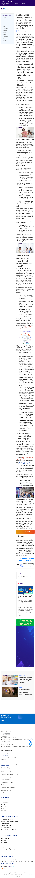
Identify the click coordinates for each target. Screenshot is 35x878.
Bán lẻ (4, 32)
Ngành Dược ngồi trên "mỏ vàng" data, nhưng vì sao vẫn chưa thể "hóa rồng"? (25, 680)
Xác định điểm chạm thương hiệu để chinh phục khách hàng (25, 596)
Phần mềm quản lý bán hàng (16, 861)
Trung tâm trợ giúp (5, 3)
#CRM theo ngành (21, 565)
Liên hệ (23, 3)
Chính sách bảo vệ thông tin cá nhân (10, 771)
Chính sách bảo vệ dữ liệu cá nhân (9, 774)
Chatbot (27, 861)
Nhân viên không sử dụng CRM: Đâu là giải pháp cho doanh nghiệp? (25, 614)
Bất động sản (6, 17)
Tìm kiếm (19, 576)
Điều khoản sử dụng (6, 777)
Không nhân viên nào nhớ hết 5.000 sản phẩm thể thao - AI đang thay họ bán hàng (25, 692)
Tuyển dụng (15, 3)
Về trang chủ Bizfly (7, 1)
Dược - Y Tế (5, 19)
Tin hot (21, 583)
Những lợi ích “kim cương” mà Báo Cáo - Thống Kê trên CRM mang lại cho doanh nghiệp (25, 601)
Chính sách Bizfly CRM (6, 790)
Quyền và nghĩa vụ (5, 779)
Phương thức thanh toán (7, 782)
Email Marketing (24, 859)
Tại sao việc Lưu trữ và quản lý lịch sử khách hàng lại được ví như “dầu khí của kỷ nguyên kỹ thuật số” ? (26, 606)
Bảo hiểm (5, 24)
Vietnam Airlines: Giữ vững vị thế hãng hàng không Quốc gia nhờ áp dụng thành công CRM (26, 559)
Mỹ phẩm (5, 30)
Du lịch (4, 34)
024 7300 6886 (5, 765)
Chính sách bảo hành (6, 785)
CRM (17, 859)
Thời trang (5, 28)
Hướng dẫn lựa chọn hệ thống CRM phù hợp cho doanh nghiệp (26, 610)
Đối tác (4, 4)
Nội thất (5, 40)
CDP (32, 861)
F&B (4, 26)
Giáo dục (5, 22)
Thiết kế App (5, 861)
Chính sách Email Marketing (8, 787)
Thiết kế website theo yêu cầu (7, 859)
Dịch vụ (5, 38)
